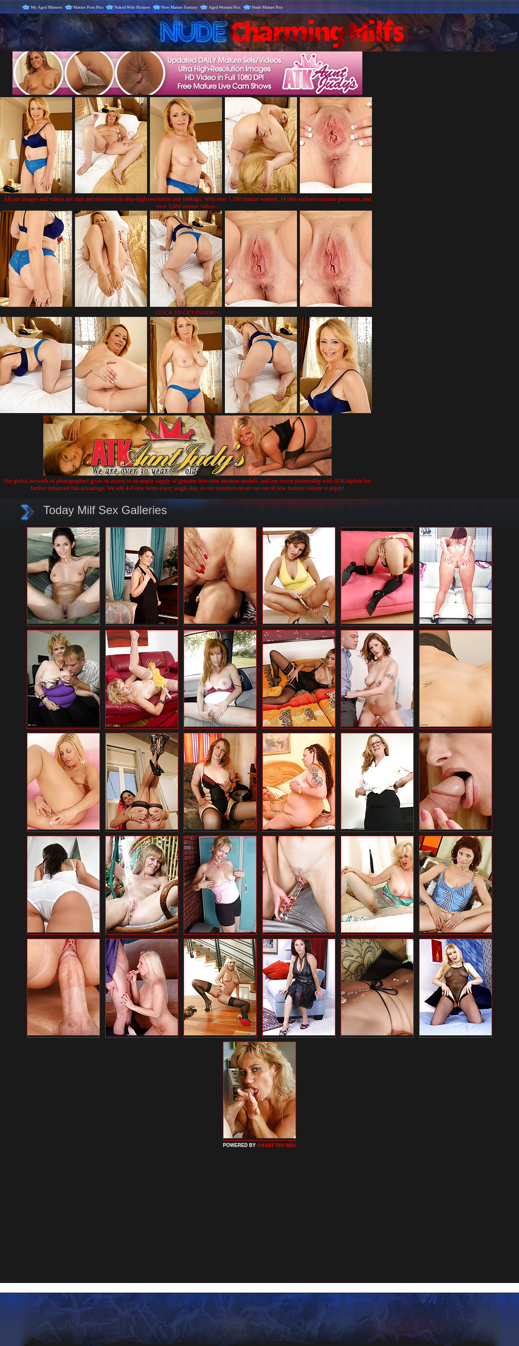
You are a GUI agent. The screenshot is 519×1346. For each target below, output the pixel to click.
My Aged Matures (46, 7)
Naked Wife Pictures (132, 7)
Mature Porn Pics (89, 7)
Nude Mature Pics (267, 7)
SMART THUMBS (276, 1145)
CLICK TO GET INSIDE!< (187, 312)
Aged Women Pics (225, 7)
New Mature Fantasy (179, 7)
